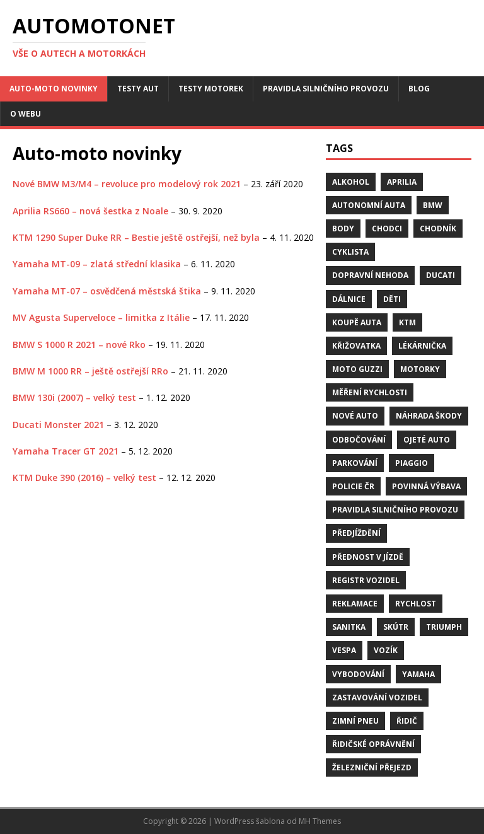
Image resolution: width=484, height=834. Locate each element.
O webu (25, 113)
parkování (354, 463)
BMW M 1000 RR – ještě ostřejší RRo (90, 371)
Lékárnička (422, 345)
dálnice (349, 299)
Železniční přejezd (372, 767)
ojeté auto (426, 439)
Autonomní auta (368, 205)
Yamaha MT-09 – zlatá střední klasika (97, 264)
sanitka (349, 627)
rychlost (415, 603)
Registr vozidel (366, 580)
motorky (420, 369)
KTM (407, 322)
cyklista (350, 251)
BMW (432, 205)
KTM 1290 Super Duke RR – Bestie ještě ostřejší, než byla (136, 237)
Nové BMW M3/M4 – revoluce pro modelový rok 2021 (127, 184)
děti (392, 299)
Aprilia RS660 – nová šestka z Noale (90, 211)
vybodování (358, 674)
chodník (438, 228)
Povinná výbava (426, 486)
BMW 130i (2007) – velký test (74, 397)
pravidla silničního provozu (395, 509)
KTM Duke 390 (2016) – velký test (84, 478)
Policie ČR (353, 486)
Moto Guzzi (357, 369)
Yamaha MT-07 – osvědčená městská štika (107, 291)
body (343, 228)
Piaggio (411, 463)
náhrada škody (429, 415)
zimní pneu (355, 720)
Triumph (444, 627)
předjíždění (356, 533)
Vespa (344, 650)
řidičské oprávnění (373, 744)
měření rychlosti (369, 392)
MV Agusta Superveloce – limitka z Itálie (101, 317)
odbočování (359, 439)
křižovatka (356, 345)
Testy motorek (210, 88)
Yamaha (418, 674)
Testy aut (138, 88)
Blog (419, 88)
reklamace (354, 603)
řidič (406, 720)
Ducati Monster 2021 (58, 425)
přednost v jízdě (367, 557)
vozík (386, 650)
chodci (387, 228)
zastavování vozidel (377, 697)
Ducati (440, 275)
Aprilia (402, 182)
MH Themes (320, 821)
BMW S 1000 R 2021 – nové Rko (79, 344)
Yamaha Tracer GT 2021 (65, 451)
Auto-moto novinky (53, 88)
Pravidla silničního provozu (326, 88)
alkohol (350, 182)
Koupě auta (356, 322)
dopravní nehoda (370, 275)
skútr (395, 627)
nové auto (355, 415)
